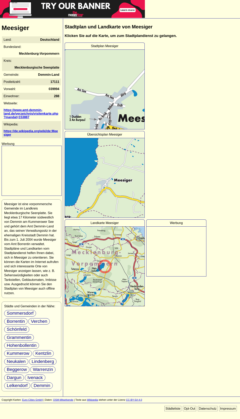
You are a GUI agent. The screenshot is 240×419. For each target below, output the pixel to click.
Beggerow (17, 369)
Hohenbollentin (21, 345)
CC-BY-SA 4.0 (134, 399)
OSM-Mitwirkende (63, 399)
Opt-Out (189, 408)
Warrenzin (43, 369)
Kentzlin (43, 353)
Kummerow (18, 353)
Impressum (228, 408)
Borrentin (16, 321)
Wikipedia (92, 399)
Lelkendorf (17, 385)
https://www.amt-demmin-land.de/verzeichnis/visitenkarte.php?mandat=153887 (31, 113)
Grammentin (19, 337)
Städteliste (172, 408)
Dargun (14, 377)
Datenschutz (208, 408)
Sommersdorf (20, 313)
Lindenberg (43, 361)
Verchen (39, 321)
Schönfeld (17, 329)
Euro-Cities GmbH (32, 399)
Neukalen (16, 361)
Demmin (42, 385)
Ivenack (35, 377)
